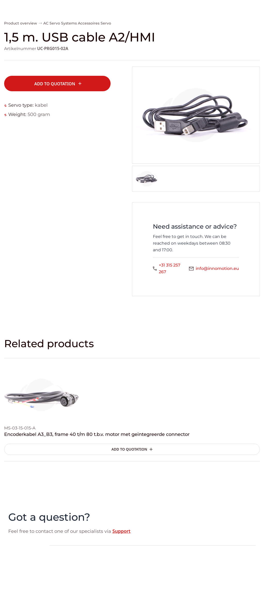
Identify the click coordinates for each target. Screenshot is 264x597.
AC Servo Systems (60, 23)
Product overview (20, 23)
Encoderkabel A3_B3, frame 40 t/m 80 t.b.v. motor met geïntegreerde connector (96, 434)
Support (121, 531)
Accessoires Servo (94, 23)
